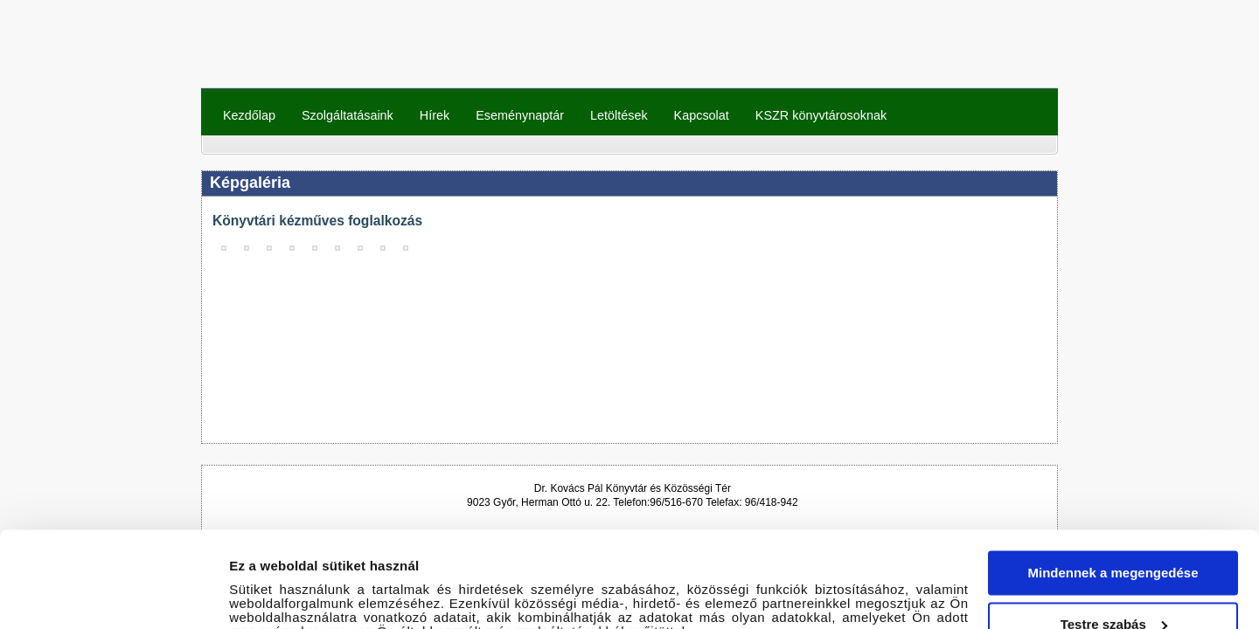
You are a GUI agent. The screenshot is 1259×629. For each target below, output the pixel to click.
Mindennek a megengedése (1112, 477)
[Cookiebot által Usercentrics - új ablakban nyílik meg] (113, 595)
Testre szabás (1114, 528)
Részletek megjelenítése (305, 594)
